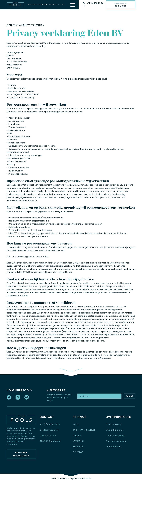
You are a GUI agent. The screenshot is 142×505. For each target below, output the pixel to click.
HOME (76, 424)
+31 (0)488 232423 (50, 424)
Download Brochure (121, 4)
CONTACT (78, 452)
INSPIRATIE (78, 446)
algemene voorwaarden (80, 478)
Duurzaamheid (113, 446)
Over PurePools (114, 424)
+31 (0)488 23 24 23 (93, 5)
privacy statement (59, 478)
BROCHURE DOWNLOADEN (21, 454)
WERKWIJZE (78, 441)
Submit (129, 396)
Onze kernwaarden (116, 441)
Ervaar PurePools (115, 430)
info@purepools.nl (49, 430)
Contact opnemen (115, 435)
